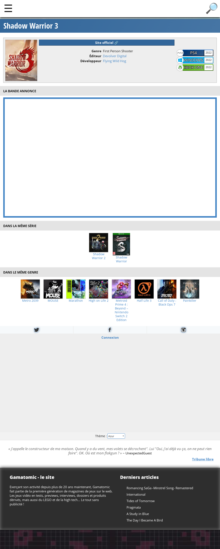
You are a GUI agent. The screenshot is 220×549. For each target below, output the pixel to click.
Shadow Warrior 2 (98, 256)
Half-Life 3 (144, 301)
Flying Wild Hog (114, 61)
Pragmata (134, 507)
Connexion (110, 337)
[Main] (8, 8)
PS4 (193, 52)
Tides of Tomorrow (141, 501)
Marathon (76, 301)
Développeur (90, 61)
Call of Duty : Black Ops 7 (167, 302)
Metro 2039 (30, 301)
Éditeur (95, 56)
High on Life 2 (98, 301)
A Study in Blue (138, 514)
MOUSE (53, 301)
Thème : (110, 436)
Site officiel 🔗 (106, 42)
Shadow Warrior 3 (30, 26)
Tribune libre (203, 459)
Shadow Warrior (121, 259)
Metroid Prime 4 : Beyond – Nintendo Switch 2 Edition (121, 310)
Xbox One (193, 67)
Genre (96, 51)
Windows (193, 60)
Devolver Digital (115, 56)
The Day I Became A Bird (145, 520)
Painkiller (189, 301)
